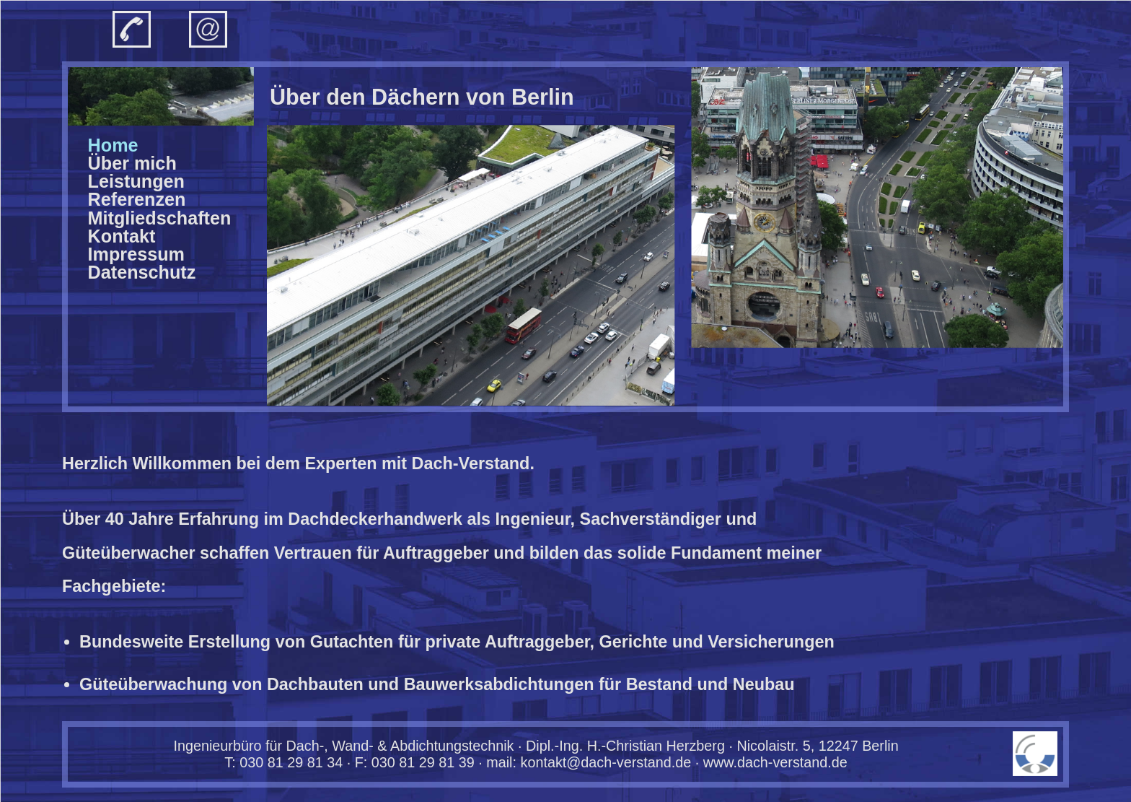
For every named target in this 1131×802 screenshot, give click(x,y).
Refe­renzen (137, 199)
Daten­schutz (142, 272)
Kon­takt (122, 236)
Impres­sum (136, 254)
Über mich (132, 163)
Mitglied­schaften (160, 218)
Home (113, 145)
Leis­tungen (136, 181)
